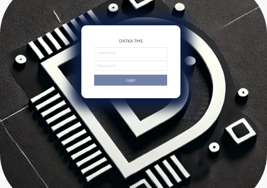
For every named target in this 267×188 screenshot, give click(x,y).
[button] (130, 80)
